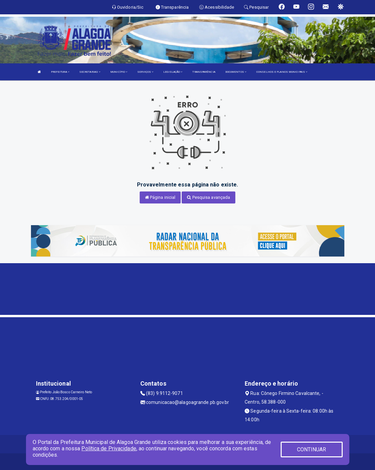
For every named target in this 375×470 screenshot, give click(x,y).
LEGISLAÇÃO (172, 71)
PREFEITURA (60, 71)
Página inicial (160, 197)
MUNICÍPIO (118, 71)
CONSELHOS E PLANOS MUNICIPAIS (281, 71)
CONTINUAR (311, 449)
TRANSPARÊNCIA (203, 71)
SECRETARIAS (89, 71)
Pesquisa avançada (208, 197)
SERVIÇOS (145, 71)
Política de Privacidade (108, 448)
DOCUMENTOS (235, 71)
